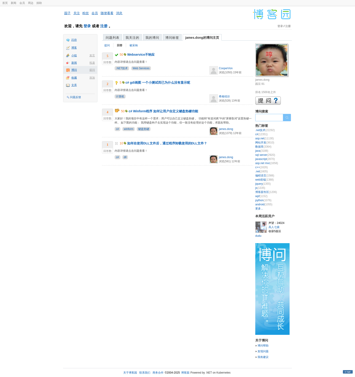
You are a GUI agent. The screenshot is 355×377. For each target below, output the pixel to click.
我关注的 (132, 37)
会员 (22, 3)
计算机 (120, 96)
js (260, 188)
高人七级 (274, 227)
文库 (74, 85)
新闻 (13, 3)
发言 (92, 55)
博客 (74, 47)
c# (117, 129)
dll (125, 157)
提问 (92, 70)
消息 (119, 13)
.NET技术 (122, 68)
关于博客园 (130, 372)
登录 (87, 26)
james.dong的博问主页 (202, 37)
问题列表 (112, 37)
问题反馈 (75, 97)
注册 (104, 26)
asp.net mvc (266, 163)
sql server (265, 155)
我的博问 (152, 37)
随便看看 (107, 13)
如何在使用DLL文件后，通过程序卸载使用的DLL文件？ (167, 143)
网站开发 (264, 142)
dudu (258, 235)
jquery (263, 183)
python (263, 200)
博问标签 (172, 37)
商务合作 (158, 372)
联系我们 (144, 372)
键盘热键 (143, 129)
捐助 (39, 3)
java (261, 150)
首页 (5, 3)
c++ (261, 167)
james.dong (226, 129)
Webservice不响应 (141, 54)
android (263, 204)
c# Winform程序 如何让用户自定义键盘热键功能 (163, 111)
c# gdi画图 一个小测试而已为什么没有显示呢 (158, 82)
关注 (76, 13)
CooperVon (226, 68)
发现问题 (263, 351)
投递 (92, 62)
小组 (74, 55)
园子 (67, 13)
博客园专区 (266, 192)
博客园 (185, 372)
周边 (30, 3)
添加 (92, 77)
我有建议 (263, 357)
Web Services (141, 68)
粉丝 (85, 13)
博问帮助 (263, 345)
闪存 (74, 39)
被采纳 (133, 45)
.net (261, 171)
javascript (265, 159)
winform (128, 129)
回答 (119, 45)
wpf (261, 196)
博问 (74, 70)
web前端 (264, 179)
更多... (259, 208)
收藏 (74, 77)
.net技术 (265, 130)
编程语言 (264, 175)
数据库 (263, 146)
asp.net (264, 138)
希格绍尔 (224, 96)
